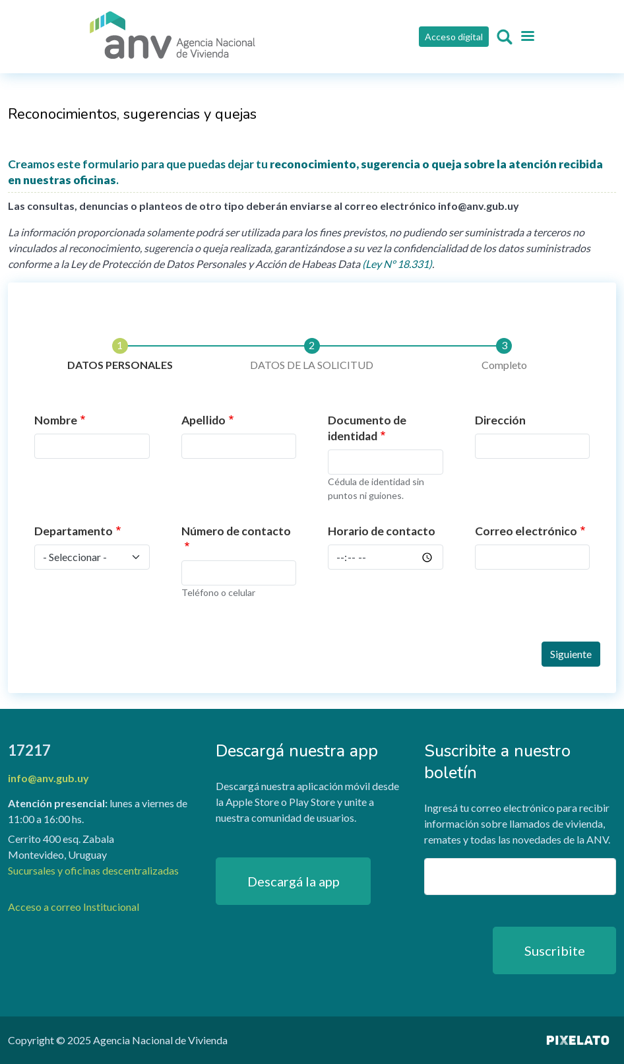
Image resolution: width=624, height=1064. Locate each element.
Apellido (203, 420)
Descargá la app (293, 881)
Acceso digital (454, 36)
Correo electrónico (526, 531)
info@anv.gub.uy (48, 778)
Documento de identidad (367, 428)
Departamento (73, 531)
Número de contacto (236, 531)
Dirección (500, 420)
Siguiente (571, 654)
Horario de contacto (381, 531)
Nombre (55, 420)
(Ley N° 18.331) (397, 263)
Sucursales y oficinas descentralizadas (93, 870)
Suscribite (554, 950)
